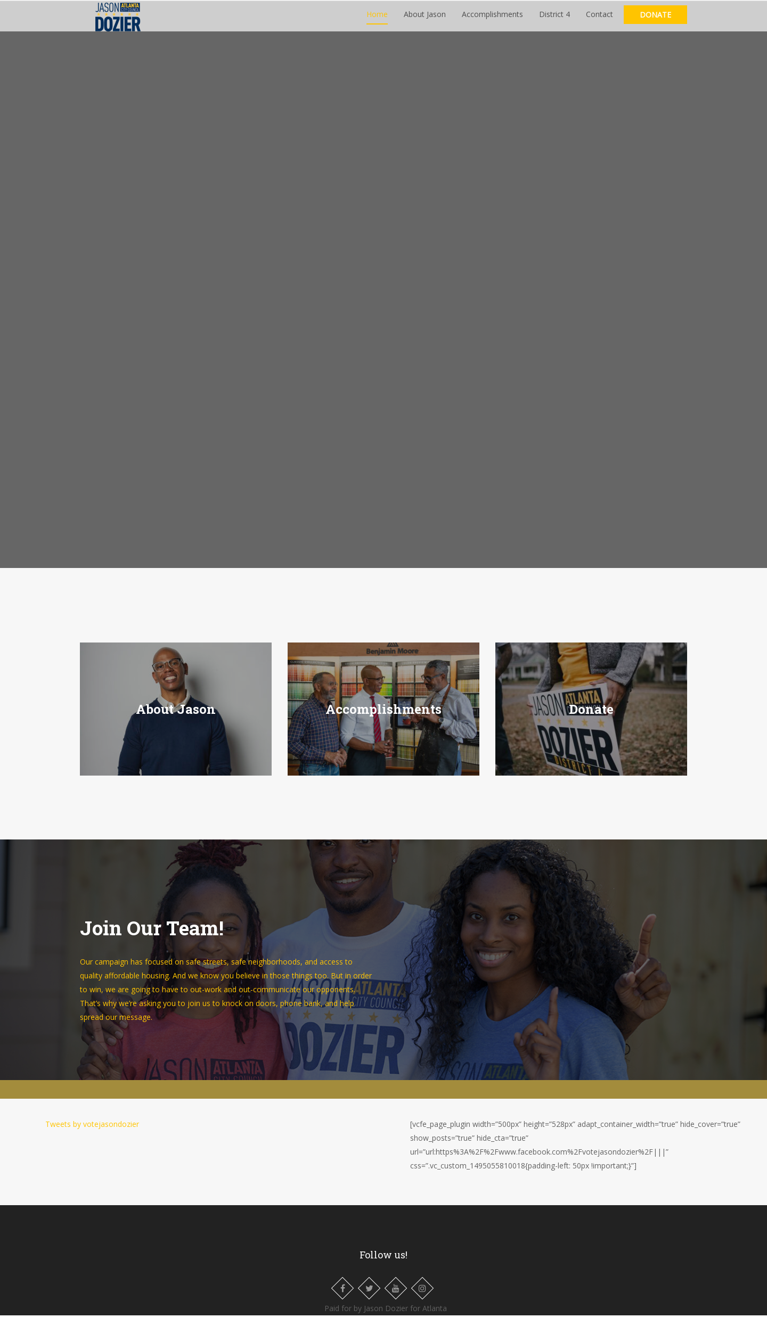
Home (377, 19)
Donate (655, 20)
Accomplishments (492, 19)
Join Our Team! (152, 938)
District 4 (554, 19)
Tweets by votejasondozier (92, 1135)
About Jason (425, 19)
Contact (599, 19)
